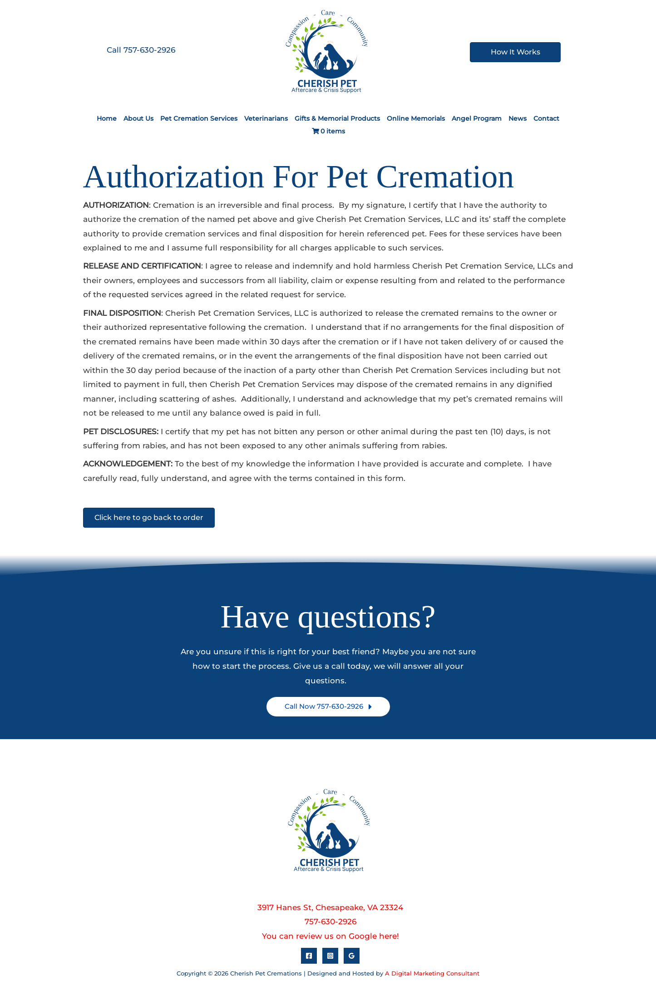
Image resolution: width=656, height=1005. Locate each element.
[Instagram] (330, 956)
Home (107, 118)
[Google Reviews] (352, 956)
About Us (138, 118)
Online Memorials (416, 118)
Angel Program (477, 118)
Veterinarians (266, 118)
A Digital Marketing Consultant (432, 973)
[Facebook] (309, 956)
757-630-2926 (330, 921)
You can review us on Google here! (330, 936)
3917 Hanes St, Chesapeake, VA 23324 (330, 907)
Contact (546, 118)
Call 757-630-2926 (141, 49)
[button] (328, 707)
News (517, 118)
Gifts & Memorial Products (337, 118)
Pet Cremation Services (198, 118)
